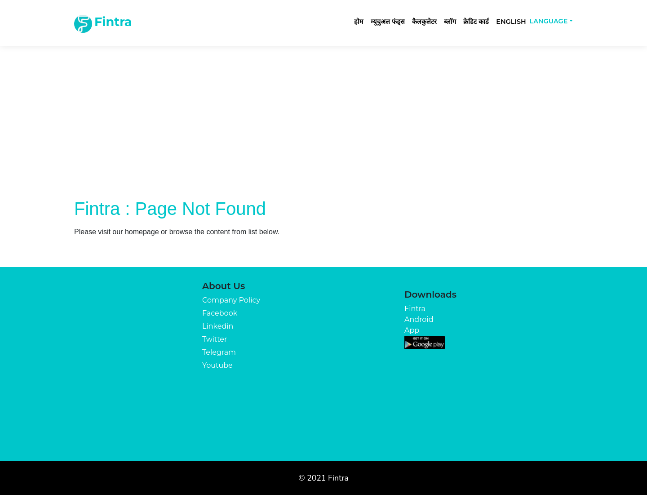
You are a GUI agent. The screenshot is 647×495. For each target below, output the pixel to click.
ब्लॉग (450, 22)
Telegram (219, 352)
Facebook (219, 313)
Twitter (214, 339)
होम (358, 22)
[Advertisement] (323, 130)
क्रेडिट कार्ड (476, 22)
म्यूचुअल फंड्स (388, 22)
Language (549, 21)
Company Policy (231, 300)
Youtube (217, 365)
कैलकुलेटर (424, 22)
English (511, 22)
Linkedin (217, 326)
